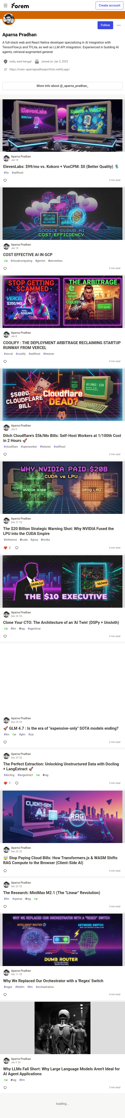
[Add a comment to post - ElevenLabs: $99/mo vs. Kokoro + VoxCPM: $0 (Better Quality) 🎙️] (6, 180)
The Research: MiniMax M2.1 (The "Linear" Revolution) (51, 892)
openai (17, 899)
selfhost (17, 173)
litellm (19, 987)
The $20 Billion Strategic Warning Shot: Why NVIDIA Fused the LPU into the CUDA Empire (58, 531)
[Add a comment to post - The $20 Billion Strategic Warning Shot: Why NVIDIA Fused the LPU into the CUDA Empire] (7, 547)
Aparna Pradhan (21, 156)
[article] (62, 151)
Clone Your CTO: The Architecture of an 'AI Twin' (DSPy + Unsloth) (61, 622)
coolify (21, 354)
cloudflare (11, 447)
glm (22, 734)
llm (13, 629)
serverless (55, 261)
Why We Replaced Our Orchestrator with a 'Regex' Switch (53, 980)
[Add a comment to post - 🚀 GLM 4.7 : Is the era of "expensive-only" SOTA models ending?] (6, 742)
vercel (8, 354)
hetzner (48, 354)
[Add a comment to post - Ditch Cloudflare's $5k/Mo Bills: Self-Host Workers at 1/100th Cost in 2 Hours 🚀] (6, 454)
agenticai (34, 629)
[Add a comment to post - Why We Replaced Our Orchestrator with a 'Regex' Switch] (6, 994)
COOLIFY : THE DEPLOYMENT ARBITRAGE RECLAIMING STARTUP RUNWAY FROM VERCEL (62, 345)
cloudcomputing (21, 261)
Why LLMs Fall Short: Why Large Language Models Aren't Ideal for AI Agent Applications (61, 1071)
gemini (40, 261)
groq (34, 540)
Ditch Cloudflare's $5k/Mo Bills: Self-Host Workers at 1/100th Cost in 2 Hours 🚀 (62, 438)
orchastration (45, 987)
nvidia (45, 540)
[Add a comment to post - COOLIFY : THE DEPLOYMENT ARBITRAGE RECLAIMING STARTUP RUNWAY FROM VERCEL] (6, 361)
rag (22, 629)
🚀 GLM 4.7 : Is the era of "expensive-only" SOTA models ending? (60, 728)
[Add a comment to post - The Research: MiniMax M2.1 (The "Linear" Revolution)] (6, 906)
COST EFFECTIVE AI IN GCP (28, 254)
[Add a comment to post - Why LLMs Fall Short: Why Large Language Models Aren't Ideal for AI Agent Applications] (6, 1087)
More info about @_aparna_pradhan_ (62, 86)
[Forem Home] (20, 5)
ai (6, 261)
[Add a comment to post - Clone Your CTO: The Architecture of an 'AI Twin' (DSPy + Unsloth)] (6, 636)
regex (8, 987)
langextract (25, 775)
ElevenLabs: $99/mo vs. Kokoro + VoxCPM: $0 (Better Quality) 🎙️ (61, 166)
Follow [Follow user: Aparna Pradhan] (105, 25)
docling (9, 775)
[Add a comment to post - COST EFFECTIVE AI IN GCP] (6, 268)
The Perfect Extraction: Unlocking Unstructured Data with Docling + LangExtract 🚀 (61, 766)
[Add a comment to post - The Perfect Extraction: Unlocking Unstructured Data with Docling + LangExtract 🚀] (7, 783)
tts (6, 173)
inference (10, 540)
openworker (29, 447)
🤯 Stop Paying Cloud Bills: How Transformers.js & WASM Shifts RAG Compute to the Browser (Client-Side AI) (60, 860)
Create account (109, 5)
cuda (23, 540)
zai (31, 734)
